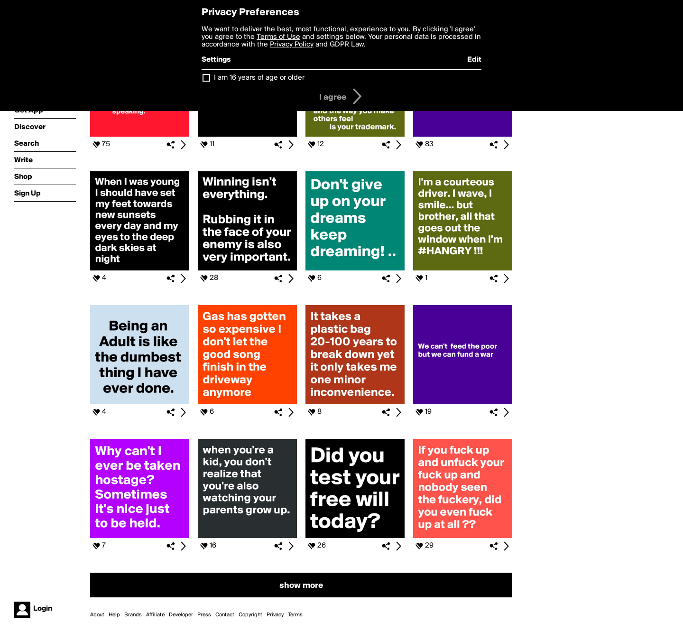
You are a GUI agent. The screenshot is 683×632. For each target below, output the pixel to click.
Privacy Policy (292, 44)
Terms (295, 615)
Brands (133, 615)
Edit (474, 60)
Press (204, 615)
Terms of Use (278, 37)
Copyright (250, 615)
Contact (224, 615)
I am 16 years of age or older (259, 78)
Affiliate (155, 615)
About (97, 615)
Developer (181, 615)
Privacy (275, 615)
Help (114, 615)
